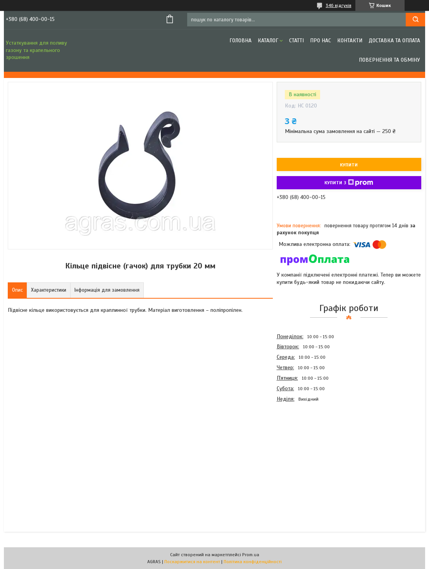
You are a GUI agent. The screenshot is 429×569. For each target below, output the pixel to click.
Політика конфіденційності (253, 561)
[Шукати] (415, 19)
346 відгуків (338, 5)
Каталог (268, 40)
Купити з (348, 182)
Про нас (320, 40)
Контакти (349, 40)
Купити (349, 165)
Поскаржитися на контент (192, 561)
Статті (296, 40)
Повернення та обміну (389, 60)
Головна (240, 40)
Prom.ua (250, 554)
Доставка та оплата (394, 40)
